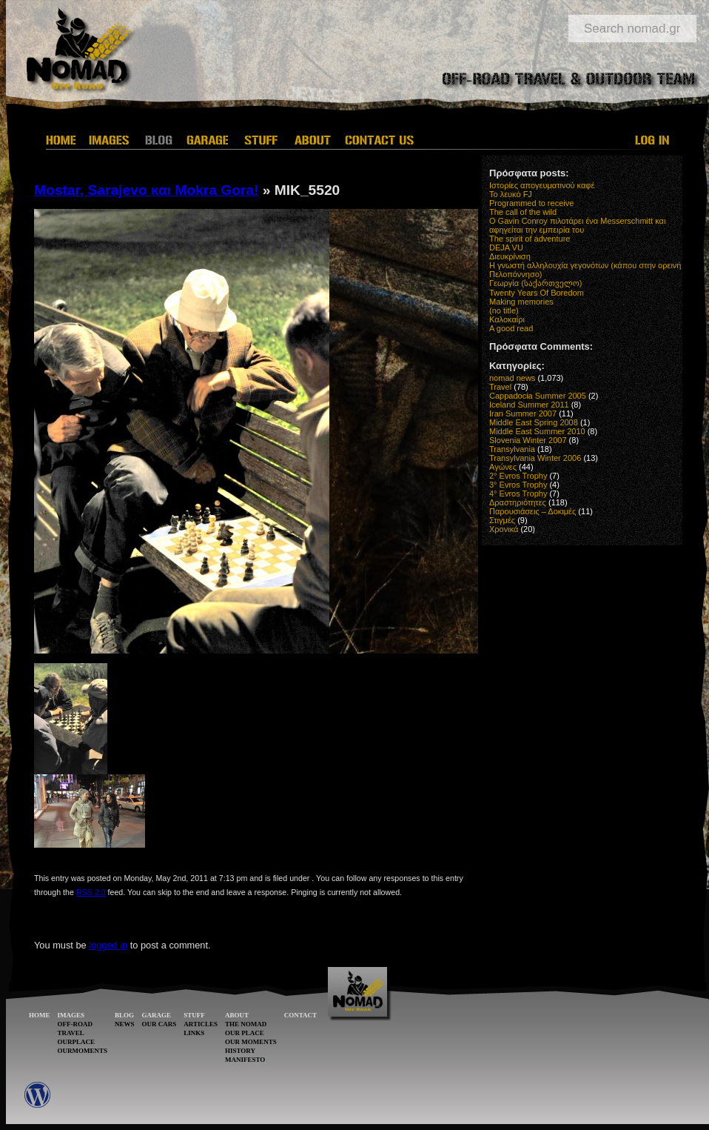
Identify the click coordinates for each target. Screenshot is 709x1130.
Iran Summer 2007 (523, 413)
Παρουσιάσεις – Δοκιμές (532, 511)
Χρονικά (503, 529)
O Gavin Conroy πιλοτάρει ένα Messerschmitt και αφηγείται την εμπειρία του (577, 225)
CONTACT (300, 1015)
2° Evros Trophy (518, 475)
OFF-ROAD (75, 1024)
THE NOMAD (245, 1024)
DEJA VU (506, 247)
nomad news (512, 377)
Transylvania (512, 449)
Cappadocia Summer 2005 (537, 395)
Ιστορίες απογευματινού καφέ (541, 185)
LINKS (194, 1033)
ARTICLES (201, 1024)
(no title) (504, 310)
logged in (108, 945)
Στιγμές (502, 520)
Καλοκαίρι (507, 319)
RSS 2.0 (91, 892)
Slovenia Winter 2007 (528, 440)
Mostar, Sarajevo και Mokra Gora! (146, 190)
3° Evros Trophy (518, 484)
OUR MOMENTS (251, 1042)
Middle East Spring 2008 (533, 422)
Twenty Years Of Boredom (536, 292)
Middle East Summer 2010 (537, 431)
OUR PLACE (244, 1033)
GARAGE (157, 1015)
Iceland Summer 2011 (529, 404)
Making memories (521, 301)
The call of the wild (523, 211)
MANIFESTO (245, 1059)
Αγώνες (503, 466)
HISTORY (240, 1050)
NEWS (125, 1024)
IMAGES (71, 1015)
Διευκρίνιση (510, 256)
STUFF (194, 1015)
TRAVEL (71, 1033)
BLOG (124, 1015)
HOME (39, 1015)
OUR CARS (159, 1024)
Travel (500, 386)
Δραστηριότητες (517, 502)
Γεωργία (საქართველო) (535, 283)
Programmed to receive (531, 203)
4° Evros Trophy (518, 493)
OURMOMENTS (83, 1050)
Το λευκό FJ (510, 194)
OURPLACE (76, 1042)
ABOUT (237, 1015)
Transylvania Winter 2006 (535, 457)
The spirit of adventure (529, 238)
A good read (511, 328)
